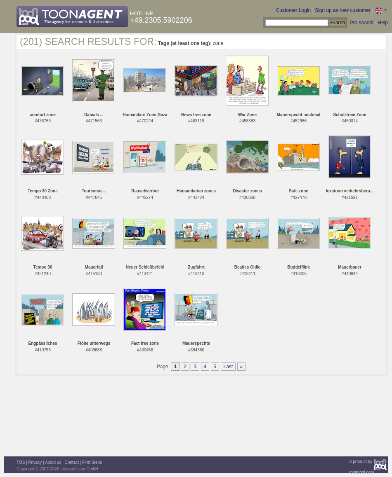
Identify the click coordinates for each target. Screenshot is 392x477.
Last (228, 366)
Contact (72, 462)
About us (53, 462)
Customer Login (293, 10)
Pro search (361, 23)
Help (383, 23)
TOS (21, 462)
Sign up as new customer (343, 10)
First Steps (92, 462)
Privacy (35, 462)
